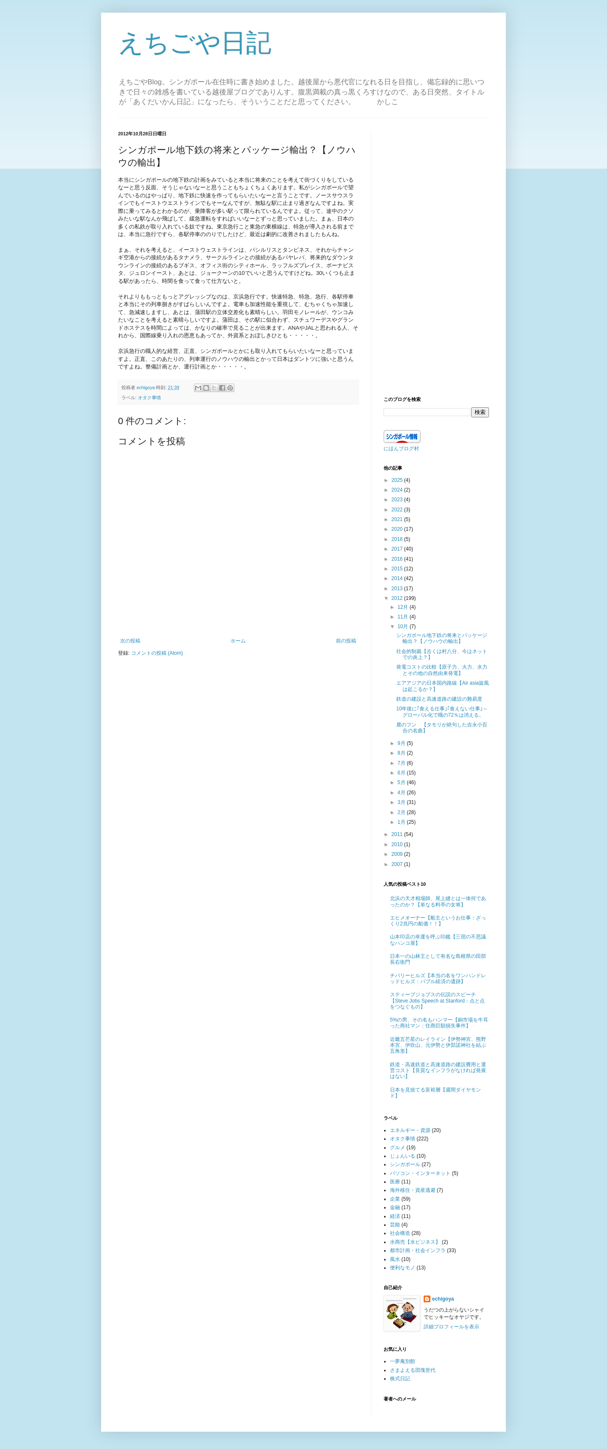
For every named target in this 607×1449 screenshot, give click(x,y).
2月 (402, 812)
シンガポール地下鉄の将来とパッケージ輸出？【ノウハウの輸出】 (441, 638)
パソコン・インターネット (420, 1173)
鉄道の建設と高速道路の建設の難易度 (439, 699)
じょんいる (402, 1156)
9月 (402, 743)
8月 (402, 753)
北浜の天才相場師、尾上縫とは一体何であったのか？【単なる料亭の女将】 (438, 901)
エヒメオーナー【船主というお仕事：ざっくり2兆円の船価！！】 (438, 921)
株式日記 (400, 1379)
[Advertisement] (436, 257)
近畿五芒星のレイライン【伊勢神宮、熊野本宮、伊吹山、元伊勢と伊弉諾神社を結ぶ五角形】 (438, 1045)
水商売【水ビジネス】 (415, 1242)
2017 (398, 549)
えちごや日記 (194, 43)
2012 (398, 598)
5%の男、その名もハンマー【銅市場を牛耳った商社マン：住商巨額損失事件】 (439, 1023)
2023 (398, 500)
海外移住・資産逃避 (412, 1190)
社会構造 (400, 1233)
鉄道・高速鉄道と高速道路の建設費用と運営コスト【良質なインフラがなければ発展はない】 (438, 1071)
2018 (398, 539)
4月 (402, 793)
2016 (398, 559)
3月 (402, 802)
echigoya (443, 1299)
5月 (402, 782)
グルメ (397, 1148)
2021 (398, 519)
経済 (395, 1216)
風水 (395, 1259)
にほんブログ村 (401, 449)
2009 (398, 854)
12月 (404, 607)
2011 (398, 834)
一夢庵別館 (402, 1361)
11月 (404, 617)
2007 (398, 864)
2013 (398, 588)
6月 (402, 773)
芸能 (395, 1225)
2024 (398, 490)
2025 (398, 480)
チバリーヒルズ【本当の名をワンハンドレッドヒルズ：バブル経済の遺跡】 (438, 978)
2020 (398, 529)
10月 (404, 626)
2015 (398, 569)
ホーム (238, 641)
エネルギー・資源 (410, 1130)
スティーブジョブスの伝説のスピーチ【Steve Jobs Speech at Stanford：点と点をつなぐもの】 (437, 1001)
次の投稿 (130, 641)
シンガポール (405, 1164)
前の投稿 (346, 641)
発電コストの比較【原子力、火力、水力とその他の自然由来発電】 (441, 670)
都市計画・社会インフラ (418, 1250)
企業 (395, 1199)
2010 (398, 844)
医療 (395, 1182)
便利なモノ (402, 1268)
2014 (398, 578)
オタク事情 (149, 397)
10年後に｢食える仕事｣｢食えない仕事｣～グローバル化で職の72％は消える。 (442, 712)
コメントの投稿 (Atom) (157, 653)
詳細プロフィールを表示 (451, 1327)
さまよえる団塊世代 (412, 1370)
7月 (402, 763)
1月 (402, 822)
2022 (398, 510)
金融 (395, 1207)
